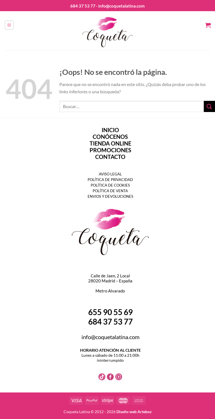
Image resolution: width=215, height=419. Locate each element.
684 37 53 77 (82, 5)
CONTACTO (110, 156)
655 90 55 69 (110, 312)
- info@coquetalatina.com (120, 5)
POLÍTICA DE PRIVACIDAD (110, 179)
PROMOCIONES (110, 150)
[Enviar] (209, 106)
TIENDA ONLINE (110, 143)
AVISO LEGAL (110, 174)
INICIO (110, 130)
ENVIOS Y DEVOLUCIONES (110, 196)
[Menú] (9, 25)
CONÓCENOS (110, 136)
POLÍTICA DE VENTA (110, 191)
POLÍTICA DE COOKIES (110, 185)
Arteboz (144, 411)
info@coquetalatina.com (110, 337)
